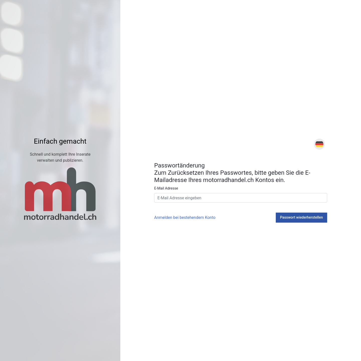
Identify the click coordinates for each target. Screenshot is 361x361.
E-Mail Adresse (166, 188)
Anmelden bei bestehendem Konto (184, 217)
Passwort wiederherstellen (301, 217)
